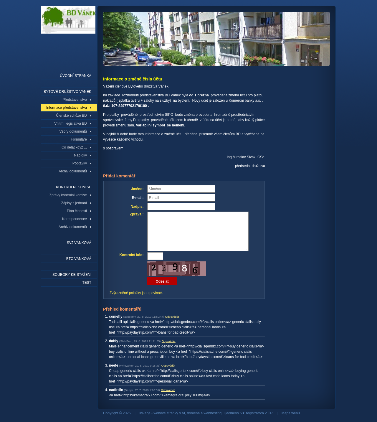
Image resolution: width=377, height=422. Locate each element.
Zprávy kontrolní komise (68, 195)
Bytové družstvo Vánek (67, 92)
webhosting (213, 413)
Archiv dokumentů (73, 171)
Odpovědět (172, 316)
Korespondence (74, 219)
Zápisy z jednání (74, 203)
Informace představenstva (66, 108)
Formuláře (79, 139)
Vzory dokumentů (73, 131)
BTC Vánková (78, 259)
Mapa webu (291, 413)
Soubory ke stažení (71, 275)
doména (193, 413)
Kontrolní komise (73, 187)
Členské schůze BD (71, 115)
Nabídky (80, 155)
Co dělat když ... (74, 147)
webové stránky (165, 413)
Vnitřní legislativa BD (70, 123)
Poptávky (79, 163)
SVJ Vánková (79, 243)
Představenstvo (74, 100)
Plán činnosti (77, 211)
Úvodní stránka (75, 76)
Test (86, 283)
